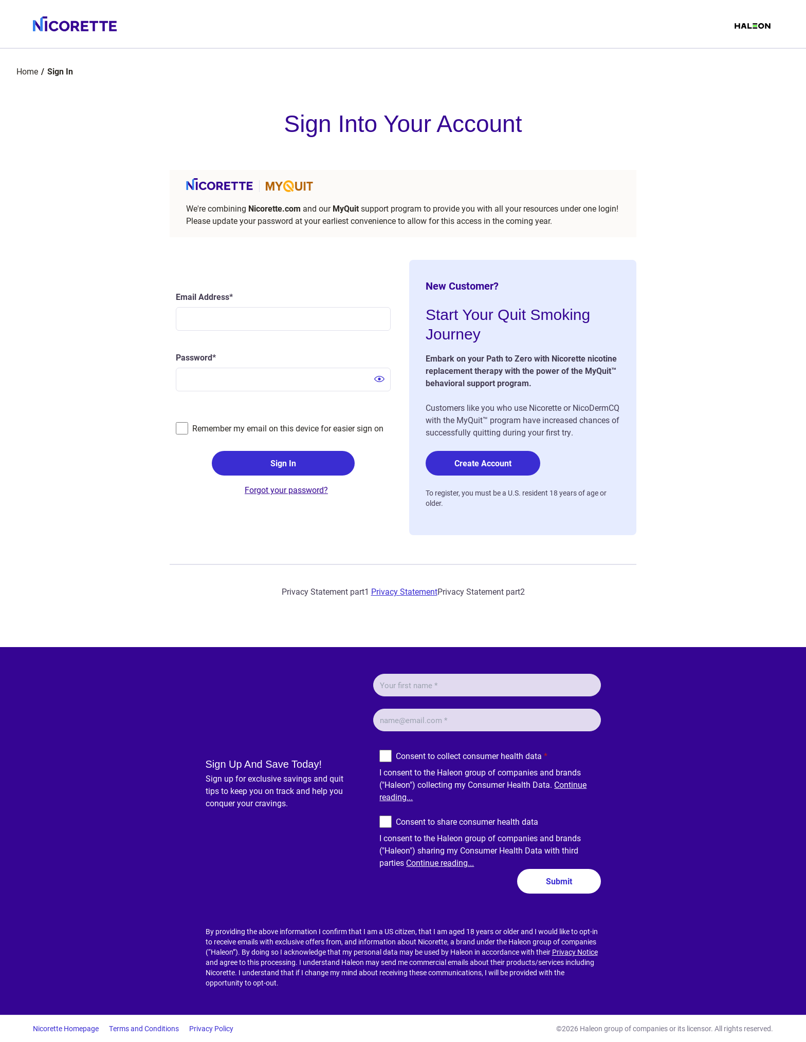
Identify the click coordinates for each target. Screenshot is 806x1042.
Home (27, 71)
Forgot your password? (286, 489)
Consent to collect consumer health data (471, 755)
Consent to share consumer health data (467, 821)
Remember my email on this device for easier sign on (287, 428)
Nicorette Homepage (66, 1028)
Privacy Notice (575, 952)
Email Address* (204, 296)
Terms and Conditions (144, 1028)
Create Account (482, 463)
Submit (559, 881)
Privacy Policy (211, 1028)
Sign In (283, 463)
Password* (196, 357)
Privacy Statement (404, 591)
